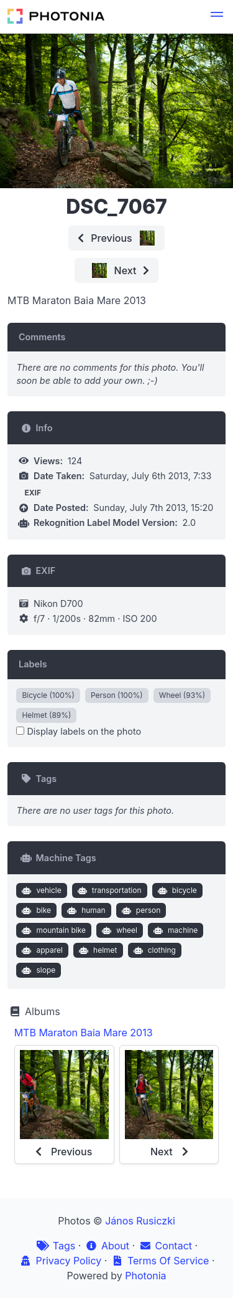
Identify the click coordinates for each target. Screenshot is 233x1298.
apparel (41, 950)
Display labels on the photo (78, 731)
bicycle (176, 890)
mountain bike (52, 930)
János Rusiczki (140, 1220)
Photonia (145, 1275)
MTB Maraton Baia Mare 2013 (83, 1032)
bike (35, 910)
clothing (153, 950)
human (85, 910)
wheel (118, 930)
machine (174, 930)
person (139, 910)
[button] (216, 16)
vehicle (40, 890)
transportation (108, 890)
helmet (96, 950)
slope (37, 970)
